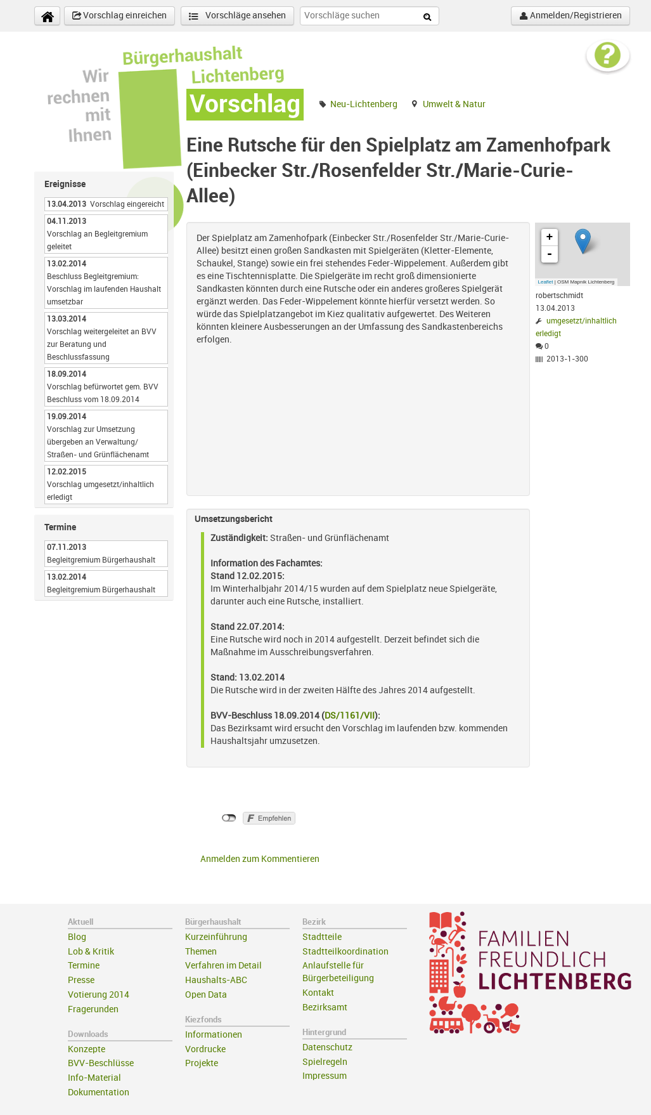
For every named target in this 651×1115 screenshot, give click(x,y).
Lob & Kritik (91, 951)
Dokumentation (98, 1092)
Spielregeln (324, 1062)
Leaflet (545, 282)
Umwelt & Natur (454, 104)
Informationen (213, 1035)
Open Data (206, 995)
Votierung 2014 (98, 995)
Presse (81, 980)
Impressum (324, 1076)
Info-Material (94, 1078)
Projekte (201, 1063)
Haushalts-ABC (216, 980)
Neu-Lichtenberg (363, 104)
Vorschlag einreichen (119, 16)
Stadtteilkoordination (345, 951)
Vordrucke (205, 1049)
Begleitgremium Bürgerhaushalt (101, 560)
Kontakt (318, 993)
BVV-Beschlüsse (101, 1063)
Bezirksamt (324, 1007)
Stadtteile (322, 937)
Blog (77, 937)
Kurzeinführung (216, 937)
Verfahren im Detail (223, 965)
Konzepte (86, 1049)
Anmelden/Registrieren (570, 16)
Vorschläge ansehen (237, 16)
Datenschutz (327, 1047)
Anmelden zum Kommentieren (259, 859)
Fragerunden (93, 1009)
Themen (201, 951)
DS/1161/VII (350, 716)
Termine (84, 965)
